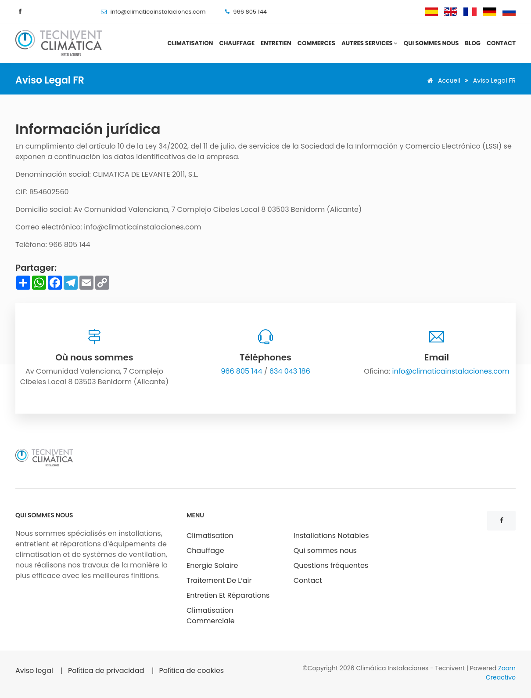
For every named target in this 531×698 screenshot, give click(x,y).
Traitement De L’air (219, 580)
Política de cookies (191, 670)
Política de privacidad (106, 670)
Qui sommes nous (431, 43)
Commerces (316, 43)
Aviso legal (34, 670)
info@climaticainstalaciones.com (157, 11)
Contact (501, 43)
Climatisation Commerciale (211, 615)
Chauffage (237, 43)
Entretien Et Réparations (228, 595)
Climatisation (190, 43)
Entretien (276, 43)
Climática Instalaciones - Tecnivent (411, 668)
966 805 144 (241, 371)
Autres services (369, 43)
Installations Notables (331, 536)
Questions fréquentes (331, 565)
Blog (473, 43)
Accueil (442, 80)
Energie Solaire (212, 565)
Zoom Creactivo (501, 673)
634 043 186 (289, 371)
